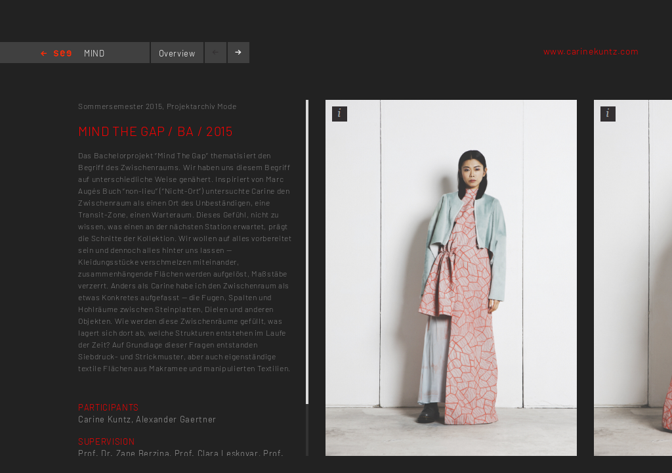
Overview (177, 53)
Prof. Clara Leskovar (217, 453)
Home (56, 54)
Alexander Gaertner (176, 419)
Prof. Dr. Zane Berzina (123, 453)
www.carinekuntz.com (591, 50)
